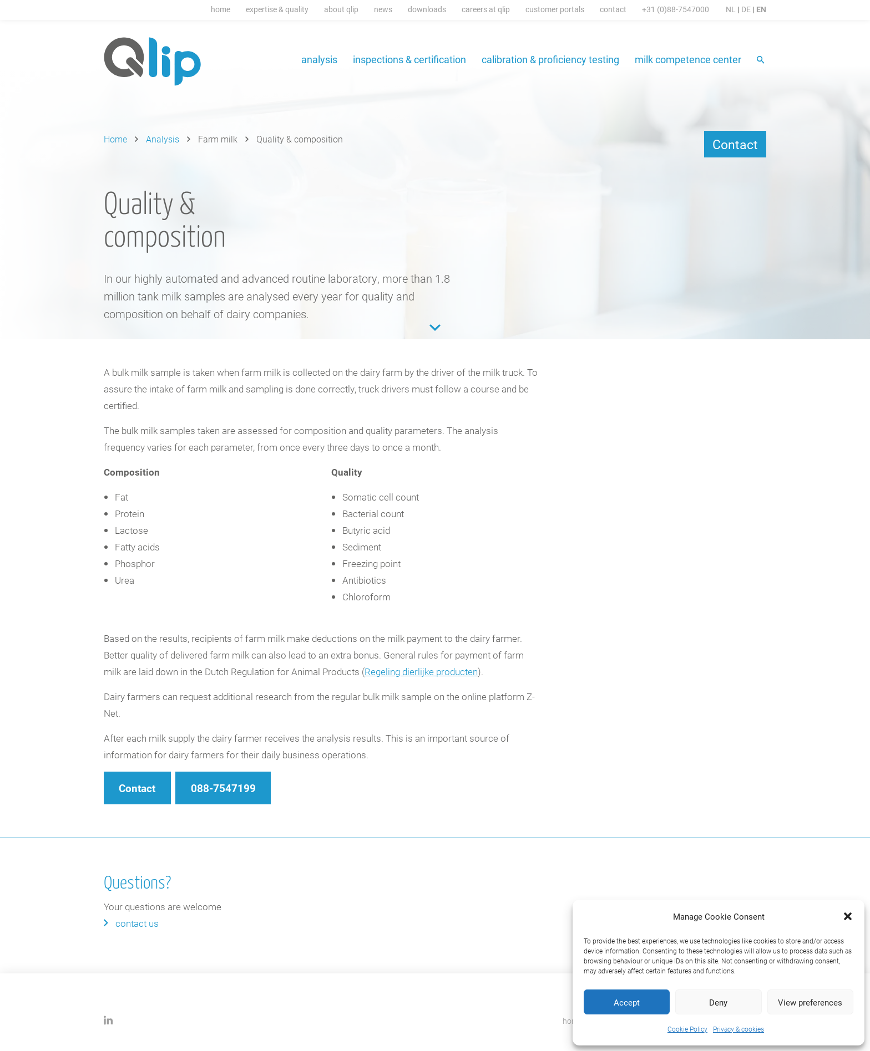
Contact (613, 9)
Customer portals (554, 9)
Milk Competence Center (688, 59)
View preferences (810, 1002)
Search (761, 60)
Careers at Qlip (486, 9)
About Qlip (341, 9)
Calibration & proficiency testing (550, 59)
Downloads (427, 9)
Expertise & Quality (277, 9)
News (383, 9)
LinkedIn (108, 1020)
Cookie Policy (687, 1028)
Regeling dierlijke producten (421, 671)
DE (746, 9)
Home (220, 9)
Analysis (319, 59)
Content (435, 327)
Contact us (137, 923)
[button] (847, 916)
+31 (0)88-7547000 (675, 9)
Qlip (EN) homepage (153, 61)
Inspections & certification (409, 59)
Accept (627, 1002)
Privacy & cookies (738, 1028)
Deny (718, 1002)
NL (731, 9)
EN (761, 9)
